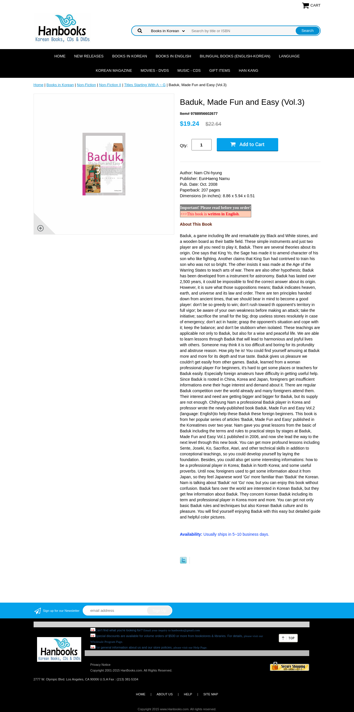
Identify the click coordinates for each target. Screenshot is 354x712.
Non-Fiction (86, 85)
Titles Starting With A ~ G (145, 85)
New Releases (89, 56)
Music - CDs (189, 70)
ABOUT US (164, 694)
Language (289, 56)
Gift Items (219, 70)
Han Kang (248, 70)
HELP (188, 694)
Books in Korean (129, 56)
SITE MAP (210, 694)
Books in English (173, 56)
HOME (140, 694)
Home (59, 56)
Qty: (184, 145)
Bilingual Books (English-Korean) (235, 56)
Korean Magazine (114, 70)
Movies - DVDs (155, 70)
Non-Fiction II (110, 85)
